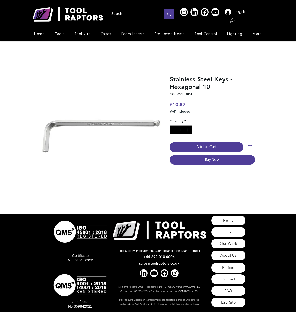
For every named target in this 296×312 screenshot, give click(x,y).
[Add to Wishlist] (250, 147)
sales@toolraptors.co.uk (159, 263)
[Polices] (228, 268)
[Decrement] (173, 130)
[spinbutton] (180, 130)
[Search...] (132, 14)
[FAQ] (228, 291)
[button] (235, 20)
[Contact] (228, 279)
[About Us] (228, 255)
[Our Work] (228, 243)
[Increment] (188, 130)
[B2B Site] (228, 302)
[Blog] (228, 232)
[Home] (228, 220)
